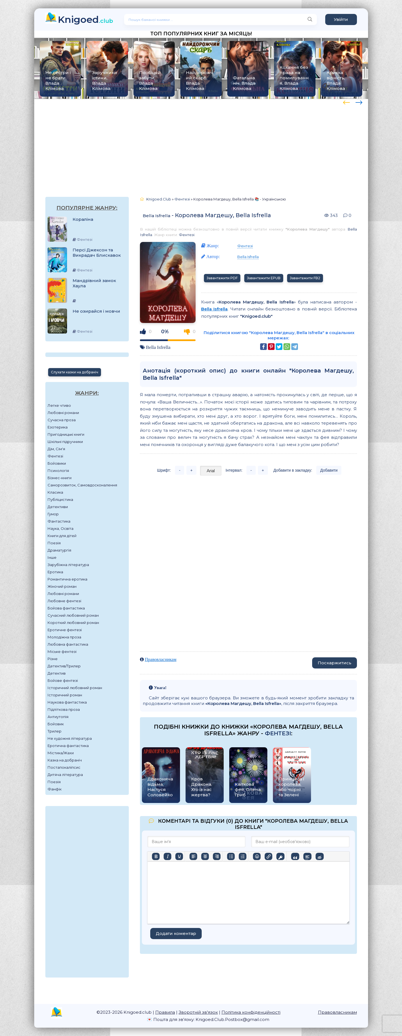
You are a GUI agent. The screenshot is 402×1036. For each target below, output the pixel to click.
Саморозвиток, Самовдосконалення (82, 485)
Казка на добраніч (65, 760)
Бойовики (57, 463)
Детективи (58, 506)
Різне (53, 659)
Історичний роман (65, 695)
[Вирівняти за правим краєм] (217, 856)
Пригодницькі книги (66, 434)
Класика (55, 492)
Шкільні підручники (65, 441)
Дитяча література (65, 774)
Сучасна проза (62, 420)
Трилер (54, 731)
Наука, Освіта (60, 528)
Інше (52, 557)
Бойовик (56, 724)
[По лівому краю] (193, 856)
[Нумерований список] (242, 856)
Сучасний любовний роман (73, 615)
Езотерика (58, 427)
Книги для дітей (62, 535)
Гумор (53, 514)
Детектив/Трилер (64, 666)
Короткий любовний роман (73, 622)
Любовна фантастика (68, 644)
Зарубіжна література (68, 564)
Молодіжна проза (64, 637)
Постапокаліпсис (64, 767)
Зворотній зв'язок (198, 1012)
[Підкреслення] (179, 856)
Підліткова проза (64, 709)
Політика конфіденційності (250, 1012)
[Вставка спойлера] (307, 856)
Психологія (58, 470)
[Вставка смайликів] (257, 856)
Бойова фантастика (66, 608)
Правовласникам (161, 659)
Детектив (57, 673)
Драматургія (59, 550)
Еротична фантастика (68, 745)
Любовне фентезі (64, 601)
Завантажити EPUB (263, 278)
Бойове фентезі (63, 680)
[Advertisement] (201, 143)
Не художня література (70, 738)
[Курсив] (167, 856)
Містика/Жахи (61, 753)
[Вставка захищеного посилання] (280, 856)
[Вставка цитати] (295, 856)
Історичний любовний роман (75, 687)
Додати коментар (176, 933)
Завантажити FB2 (305, 278)
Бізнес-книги (59, 478)
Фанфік (54, 789)
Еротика (55, 572)
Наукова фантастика (67, 702)
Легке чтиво (59, 405)
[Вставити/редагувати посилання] (268, 856)
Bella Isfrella (156, 215)
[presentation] (346, 101)
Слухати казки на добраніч (74, 372)
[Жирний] (156, 856)
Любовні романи (63, 412)
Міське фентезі (62, 651)
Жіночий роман (62, 586)
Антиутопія (58, 716)
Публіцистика (60, 499)
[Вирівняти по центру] (205, 856)
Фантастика (59, 521)
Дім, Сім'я (56, 449)
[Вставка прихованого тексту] (319, 856)
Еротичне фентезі (65, 630)
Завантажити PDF (222, 278)
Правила (165, 1012)
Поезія (54, 543)
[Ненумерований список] (231, 856)
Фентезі (55, 456)
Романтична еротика (67, 579)
